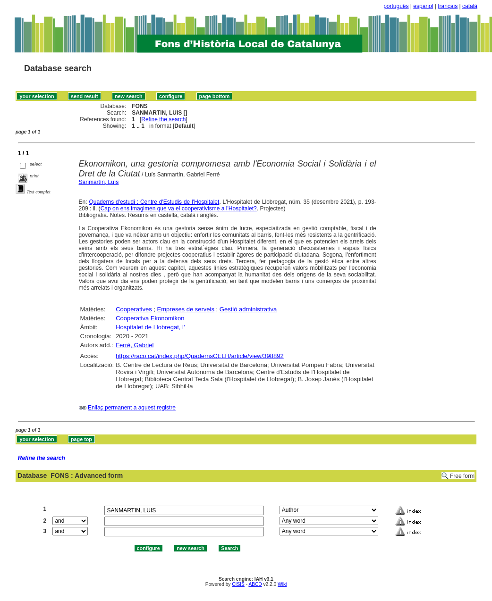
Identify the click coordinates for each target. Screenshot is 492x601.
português (395, 6)
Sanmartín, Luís (99, 182)
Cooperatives (134, 309)
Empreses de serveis (185, 309)
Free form (462, 476)
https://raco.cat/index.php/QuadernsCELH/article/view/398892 (200, 355)
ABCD (255, 584)
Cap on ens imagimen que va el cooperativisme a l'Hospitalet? (179, 208)
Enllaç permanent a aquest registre (132, 407)
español (423, 6)
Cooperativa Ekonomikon (150, 318)
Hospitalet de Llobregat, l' (150, 327)
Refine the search (163, 119)
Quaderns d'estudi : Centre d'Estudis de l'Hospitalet (154, 202)
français (448, 6)
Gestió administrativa (248, 309)
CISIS (238, 584)
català (469, 6)
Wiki (282, 584)
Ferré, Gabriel (134, 345)
